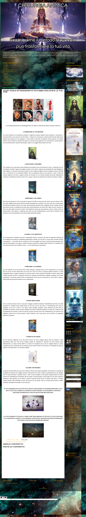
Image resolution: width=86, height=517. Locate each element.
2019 (69, 445)
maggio (70, 434)
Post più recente (7, 480)
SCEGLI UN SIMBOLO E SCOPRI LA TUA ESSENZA (77, 331)
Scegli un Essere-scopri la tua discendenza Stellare (77, 349)
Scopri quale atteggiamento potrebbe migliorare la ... (73, 407)
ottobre (70, 426)
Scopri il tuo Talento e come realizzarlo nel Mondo (74, 410)
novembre (71, 424)
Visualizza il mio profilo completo (72, 456)
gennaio (70, 441)
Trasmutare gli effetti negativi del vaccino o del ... (74, 419)
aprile (70, 436)
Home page (5, 65)
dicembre (71, 405)
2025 (69, 396)
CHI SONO (5, 66)
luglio (70, 431)
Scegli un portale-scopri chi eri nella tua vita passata (77, 341)
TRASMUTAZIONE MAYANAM (9, 82)
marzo (70, 438)
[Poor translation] (5, 497)
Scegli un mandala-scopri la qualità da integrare (77, 357)
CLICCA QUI (79, 367)
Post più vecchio (58, 480)
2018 (69, 447)
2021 (69, 403)
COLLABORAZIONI (7, 81)
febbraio (70, 440)
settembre (71, 427)
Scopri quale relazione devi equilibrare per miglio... (73, 422)
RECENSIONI (6, 77)
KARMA (24, 441)
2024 (69, 398)
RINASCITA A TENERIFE (8, 79)
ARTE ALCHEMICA (7, 84)
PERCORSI (5, 76)
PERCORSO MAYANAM (8, 71)
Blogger (45, 488)
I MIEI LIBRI (5, 73)
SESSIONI (5, 74)
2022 (69, 401)
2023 (69, 400)
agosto (70, 429)
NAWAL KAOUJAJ (71, 455)
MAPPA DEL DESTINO (7, 69)
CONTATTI (5, 68)
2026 (69, 394)
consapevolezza (19, 441)
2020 (69, 444)
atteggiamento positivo (10, 441)
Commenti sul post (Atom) (12, 483)
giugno (70, 433)
